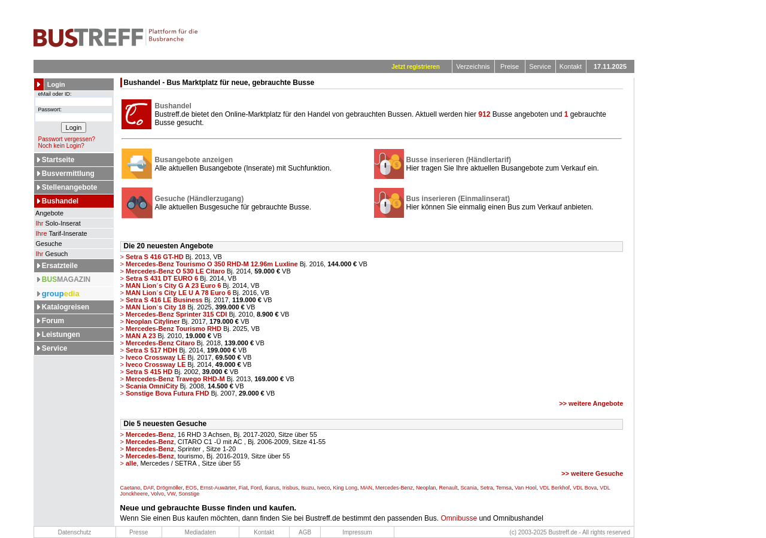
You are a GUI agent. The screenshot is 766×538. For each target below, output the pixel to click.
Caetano (130, 488)
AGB (305, 532)
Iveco (323, 488)
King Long (345, 488)
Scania (469, 488)
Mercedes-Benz (394, 488)
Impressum (357, 532)
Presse (138, 532)
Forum (53, 321)
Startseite (58, 160)
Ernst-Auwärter (218, 488)
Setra (486, 488)
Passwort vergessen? (65, 139)
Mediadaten (200, 532)
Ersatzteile (60, 266)
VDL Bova (585, 488)
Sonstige (188, 494)
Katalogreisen (65, 307)
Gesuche (48, 243)
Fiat (243, 488)
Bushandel (60, 201)
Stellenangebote (70, 187)
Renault (448, 488)
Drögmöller (170, 488)
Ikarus (272, 488)
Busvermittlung (68, 173)
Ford (256, 488)
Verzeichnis (473, 66)
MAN (366, 488)
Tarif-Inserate (60, 233)
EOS (191, 488)
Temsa (504, 488)
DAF (149, 488)
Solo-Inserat (57, 223)
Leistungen (61, 334)
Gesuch (51, 253)
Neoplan (426, 488)
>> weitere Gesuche (592, 473)
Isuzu (307, 488)
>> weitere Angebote (591, 403)
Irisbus (290, 488)
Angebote (49, 213)
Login (56, 84)
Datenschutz (75, 532)
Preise (509, 66)
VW (171, 494)
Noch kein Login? (59, 145)
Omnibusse (458, 518)
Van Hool (525, 488)
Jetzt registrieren (415, 66)
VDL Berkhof (554, 488)
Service (540, 66)
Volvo (157, 494)
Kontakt (571, 66)
